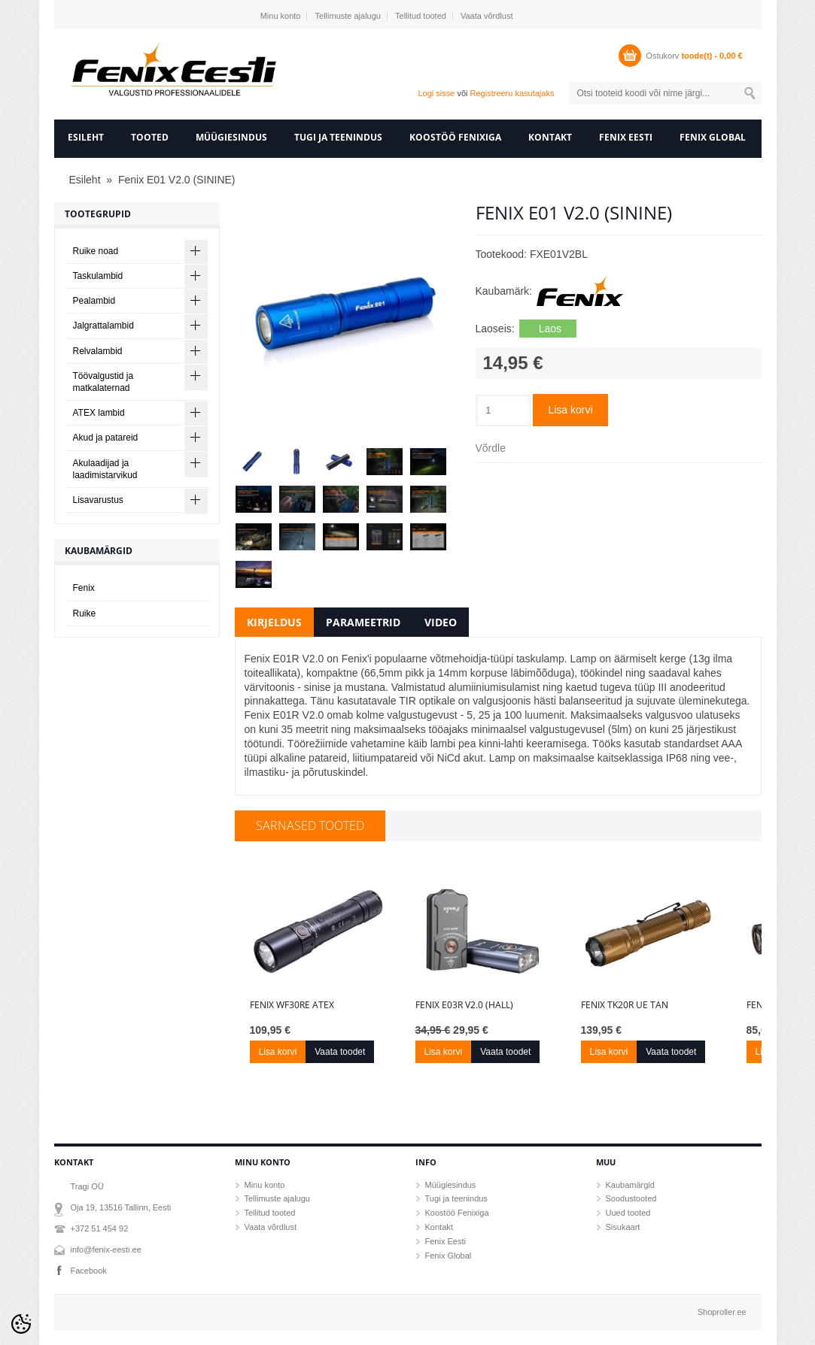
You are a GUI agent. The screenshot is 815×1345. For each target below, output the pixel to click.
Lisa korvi (570, 410)
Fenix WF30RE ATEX (292, 1005)
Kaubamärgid (630, 1184)
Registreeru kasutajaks (512, 93)
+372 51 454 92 (100, 1228)
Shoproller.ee (722, 1311)
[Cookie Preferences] (21, 1323)
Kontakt (550, 137)
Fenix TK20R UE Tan (624, 1005)
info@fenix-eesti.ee (106, 1249)
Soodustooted (631, 1198)
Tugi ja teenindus (338, 137)
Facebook (89, 1270)
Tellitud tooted (420, 15)
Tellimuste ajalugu (348, 15)
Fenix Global (713, 137)
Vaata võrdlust (487, 15)
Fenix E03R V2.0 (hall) (464, 1005)
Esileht (86, 137)
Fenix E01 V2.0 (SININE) (177, 180)
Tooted (150, 137)
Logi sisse (436, 93)
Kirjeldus (274, 622)
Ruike (84, 613)
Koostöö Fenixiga (455, 137)
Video (440, 622)
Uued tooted (628, 1212)
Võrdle (491, 448)
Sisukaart (623, 1226)
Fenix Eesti (625, 137)
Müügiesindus (231, 137)
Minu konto (280, 15)
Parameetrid (363, 622)
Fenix (84, 588)
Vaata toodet (340, 1052)
